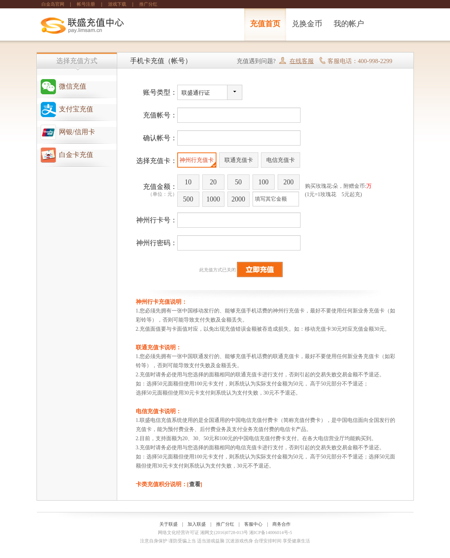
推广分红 (148, 4)
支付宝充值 (76, 109)
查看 (194, 484)
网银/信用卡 (77, 132)
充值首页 (265, 23)
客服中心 (253, 524)
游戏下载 (117, 4)
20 (213, 182)
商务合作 (281, 524)
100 (263, 182)
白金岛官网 (52, 4)
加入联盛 (197, 524)
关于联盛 (168, 524)
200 (288, 182)
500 (188, 199)
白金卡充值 (76, 155)
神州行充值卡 (197, 160)
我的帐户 (349, 23)
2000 (238, 199)
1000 (213, 199)
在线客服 (301, 61)
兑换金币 (307, 23)
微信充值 (72, 86)
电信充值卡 (280, 160)
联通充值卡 (238, 160)
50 (238, 182)
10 (188, 182)
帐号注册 (86, 4)
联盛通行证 (195, 93)
